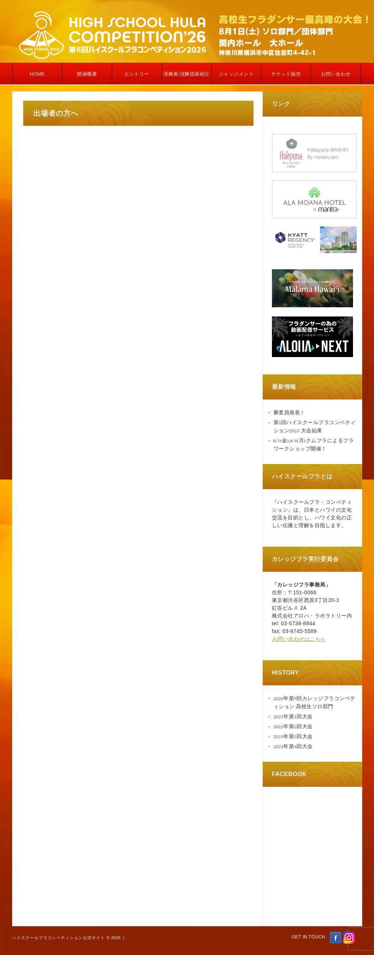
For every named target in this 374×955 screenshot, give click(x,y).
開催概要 (87, 74)
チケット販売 (286, 74)
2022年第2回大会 (293, 726)
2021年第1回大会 (293, 716)
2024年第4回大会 (293, 746)
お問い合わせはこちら (298, 639)
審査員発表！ (289, 412)
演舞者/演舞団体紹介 (186, 74)
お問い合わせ (336, 74)
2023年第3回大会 (293, 736)
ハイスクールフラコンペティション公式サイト (58, 937)
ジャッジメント (236, 74)
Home (37, 74)
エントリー (136, 74)
